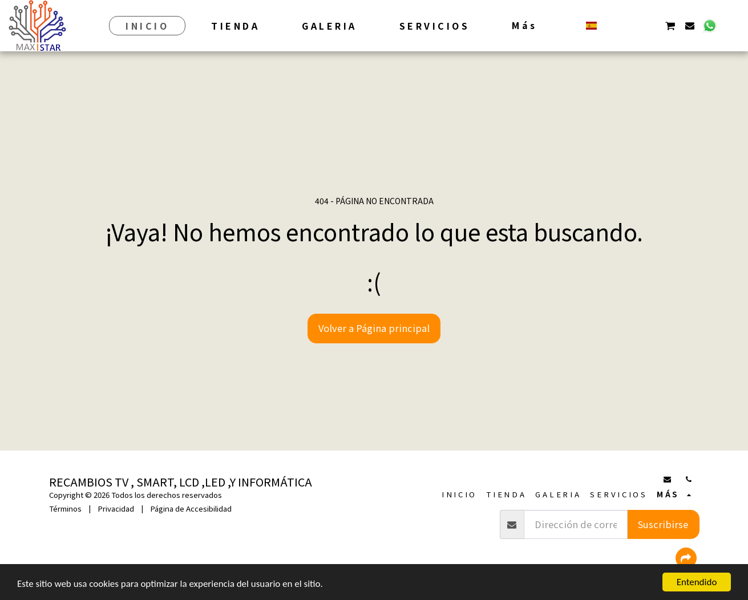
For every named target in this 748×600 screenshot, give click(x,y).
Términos (65, 508)
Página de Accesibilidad (191, 508)
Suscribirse (663, 524)
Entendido (697, 582)
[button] (612, 25)
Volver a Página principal (374, 328)
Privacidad (116, 508)
